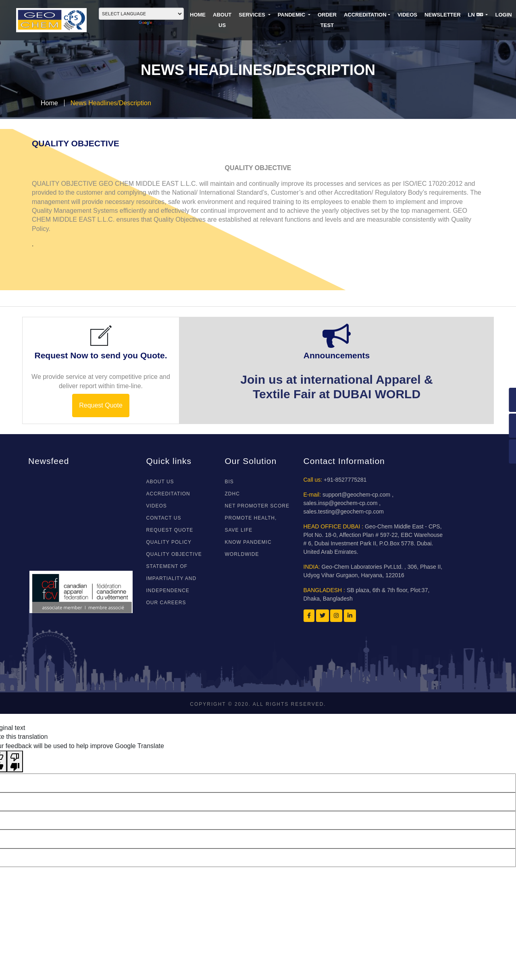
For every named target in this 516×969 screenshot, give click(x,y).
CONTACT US (163, 518)
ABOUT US (222, 20)
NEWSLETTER (442, 15)
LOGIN (503, 15)
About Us (160, 481)
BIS (229, 481)
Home (49, 103)
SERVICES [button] (252, 15)
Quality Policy (168, 542)
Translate (156, 23)
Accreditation (365, 15)
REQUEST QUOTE (170, 530)
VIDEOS (407, 15)
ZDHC (232, 494)
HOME (198, 15)
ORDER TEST (327, 20)
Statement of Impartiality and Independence (171, 578)
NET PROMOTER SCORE (257, 506)
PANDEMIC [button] (292, 15)
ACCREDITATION (168, 494)
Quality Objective (174, 554)
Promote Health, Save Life (251, 524)
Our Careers (166, 602)
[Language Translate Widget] (141, 14)
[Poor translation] (15, 761)
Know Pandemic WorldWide (248, 548)
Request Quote (101, 405)
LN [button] (476, 15)
